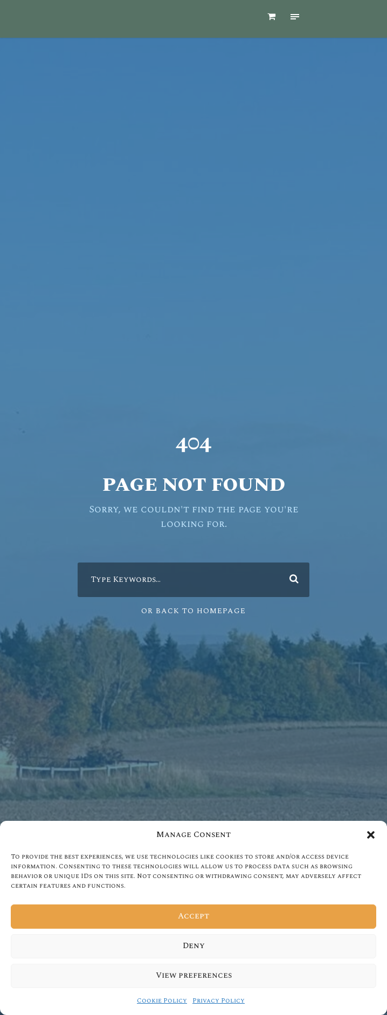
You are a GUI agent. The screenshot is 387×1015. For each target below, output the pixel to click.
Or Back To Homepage (193, 604)
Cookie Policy (169, 1001)
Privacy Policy (212, 1001)
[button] (370, 844)
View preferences (193, 975)
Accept (193, 916)
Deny (194, 946)
